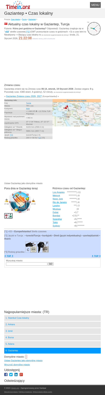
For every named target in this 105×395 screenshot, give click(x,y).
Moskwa (57, 209)
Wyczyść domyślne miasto (17, 365)
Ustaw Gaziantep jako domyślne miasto (23, 360)
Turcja (24, 19)
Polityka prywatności (25, 392)
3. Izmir (9, 331)
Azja (28, 109)
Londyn (56, 205)
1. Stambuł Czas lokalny (17, 318)
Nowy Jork (58, 199)
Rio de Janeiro (60, 202)
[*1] (28, 32)
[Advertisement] (52, 63)
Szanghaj (57, 219)
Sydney (56, 226)
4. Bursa (10, 337)
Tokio (55, 222)
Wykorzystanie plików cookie (42, 392)
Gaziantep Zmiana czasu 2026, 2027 (24, 96)
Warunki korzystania (11, 392)
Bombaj (56, 215)
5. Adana (10, 344)
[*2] (11, 135)
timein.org (15, 388)
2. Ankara (10, 324)
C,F (40, 138)
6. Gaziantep (12, 350)
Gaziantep (32, 19)
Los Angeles (59, 192)
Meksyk (56, 195)
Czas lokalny (15, 19)
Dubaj (55, 212)
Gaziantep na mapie (76, 100)
